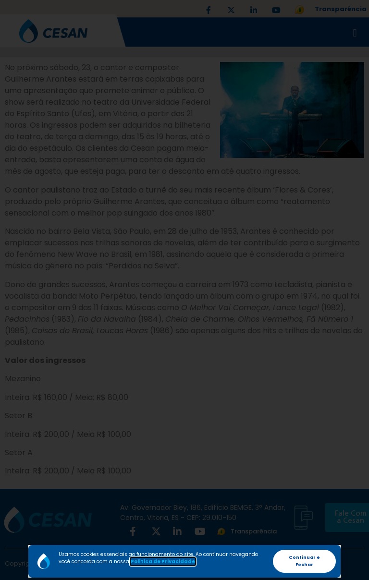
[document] (184, 290)
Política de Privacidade (163, 561)
